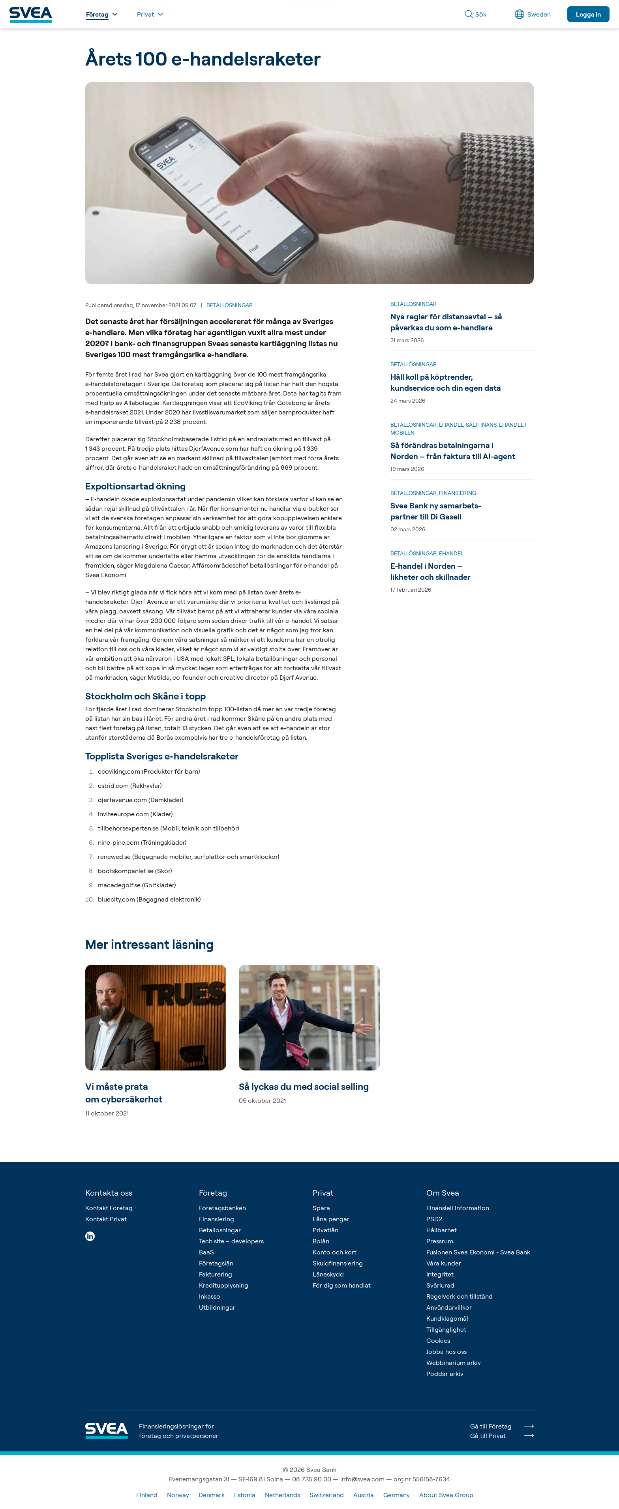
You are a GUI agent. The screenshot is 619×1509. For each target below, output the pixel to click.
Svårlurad (440, 1285)
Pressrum (439, 1241)
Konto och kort (334, 1252)
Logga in (588, 14)
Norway (178, 1495)
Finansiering (216, 1219)
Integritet (440, 1274)
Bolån (321, 1241)
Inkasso (209, 1296)
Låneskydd (328, 1274)
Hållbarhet (441, 1230)
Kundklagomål (447, 1318)
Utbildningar (217, 1307)
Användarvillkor (449, 1307)
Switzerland (327, 1495)
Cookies (438, 1340)
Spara (321, 1208)
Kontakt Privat (106, 1219)
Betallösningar (220, 1230)
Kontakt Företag (109, 1208)
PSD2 (434, 1219)
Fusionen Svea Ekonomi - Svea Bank (478, 1252)
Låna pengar (331, 1219)
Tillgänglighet (446, 1329)
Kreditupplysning (223, 1285)
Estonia (244, 1495)
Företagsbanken (222, 1208)
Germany (396, 1495)
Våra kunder (443, 1263)
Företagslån (216, 1263)
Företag (213, 1193)
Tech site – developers (231, 1241)
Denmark (212, 1495)
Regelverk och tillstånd (459, 1296)
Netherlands (282, 1495)
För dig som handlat (342, 1285)
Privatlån (325, 1230)
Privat (323, 1193)
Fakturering (215, 1274)
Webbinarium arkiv (453, 1363)
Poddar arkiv (444, 1374)
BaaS (206, 1252)
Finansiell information (457, 1208)
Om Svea (442, 1193)
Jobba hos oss (446, 1351)
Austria (363, 1495)
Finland (147, 1495)
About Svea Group (446, 1495)
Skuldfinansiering (338, 1263)
